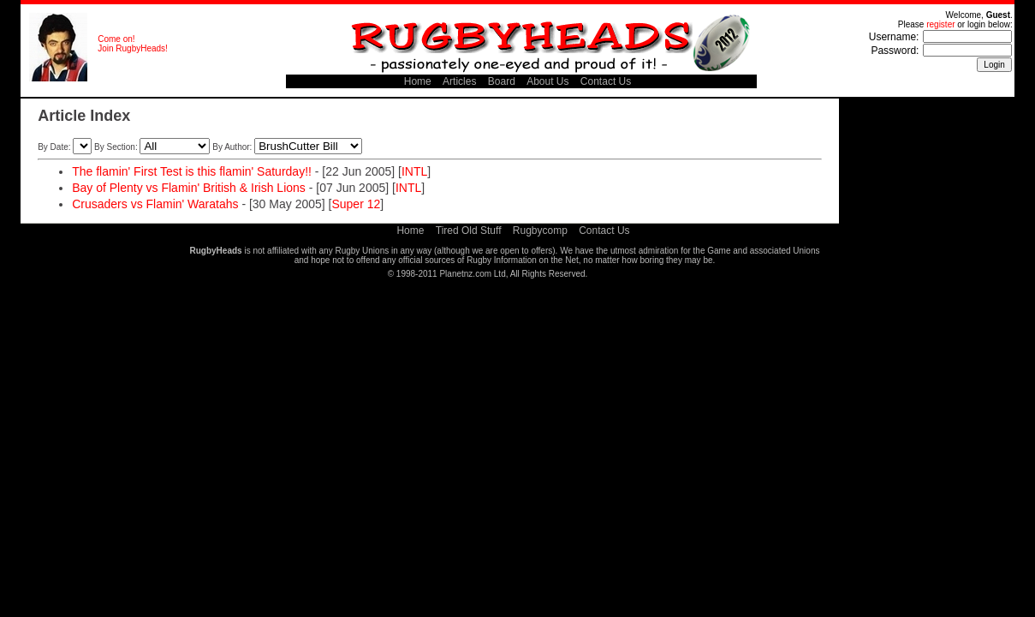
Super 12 (355, 204)
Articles (459, 81)
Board (501, 81)
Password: (895, 51)
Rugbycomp (540, 231)
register (940, 24)
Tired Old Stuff (469, 231)
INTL (414, 171)
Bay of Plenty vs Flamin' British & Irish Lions (189, 188)
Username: (894, 37)
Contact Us (605, 81)
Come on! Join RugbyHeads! (133, 43)
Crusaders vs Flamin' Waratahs (155, 204)
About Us (547, 81)
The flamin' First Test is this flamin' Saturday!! (192, 171)
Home (417, 81)
